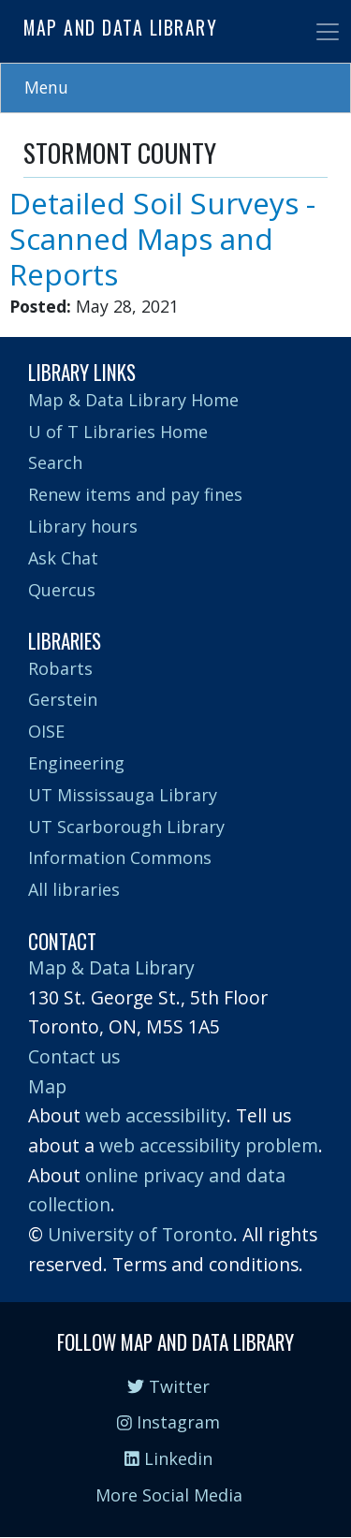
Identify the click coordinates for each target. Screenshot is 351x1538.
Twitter (168, 1386)
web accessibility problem (208, 1145)
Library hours (83, 526)
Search (55, 462)
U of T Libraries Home (118, 431)
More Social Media (168, 1495)
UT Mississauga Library (122, 795)
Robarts (60, 668)
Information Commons (120, 857)
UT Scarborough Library (126, 826)
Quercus (61, 590)
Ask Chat (63, 558)
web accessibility (156, 1115)
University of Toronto (140, 1234)
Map (47, 1086)
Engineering (76, 763)
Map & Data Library (111, 967)
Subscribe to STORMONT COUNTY (30, 329)
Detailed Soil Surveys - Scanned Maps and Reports (162, 238)
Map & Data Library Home (133, 399)
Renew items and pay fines (135, 494)
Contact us (74, 1056)
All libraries (74, 889)
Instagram (168, 1422)
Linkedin (168, 1458)
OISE (46, 731)
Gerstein (62, 699)
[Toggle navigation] (328, 32)
